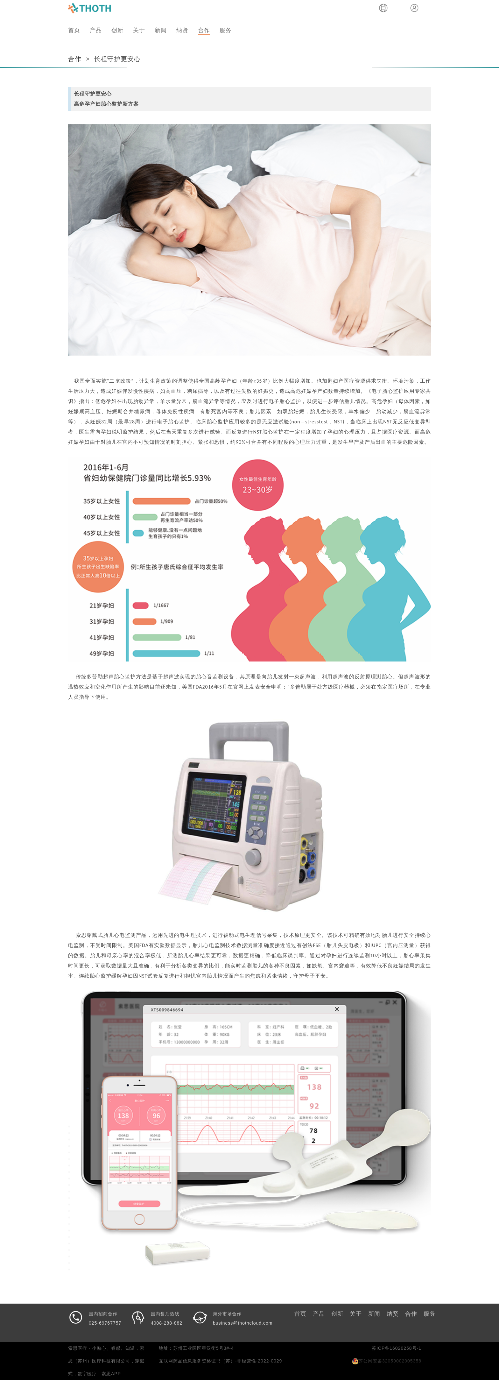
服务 (226, 30)
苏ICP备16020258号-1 (396, 1348)
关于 (139, 30)
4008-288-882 (166, 1323)
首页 (74, 30)
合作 (204, 30)
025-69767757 (105, 1323)
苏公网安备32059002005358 (386, 1360)
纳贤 (182, 30)
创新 (117, 30)
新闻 (161, 30)
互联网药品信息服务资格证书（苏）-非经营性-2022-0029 (220, 1360)
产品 (96, 30)
